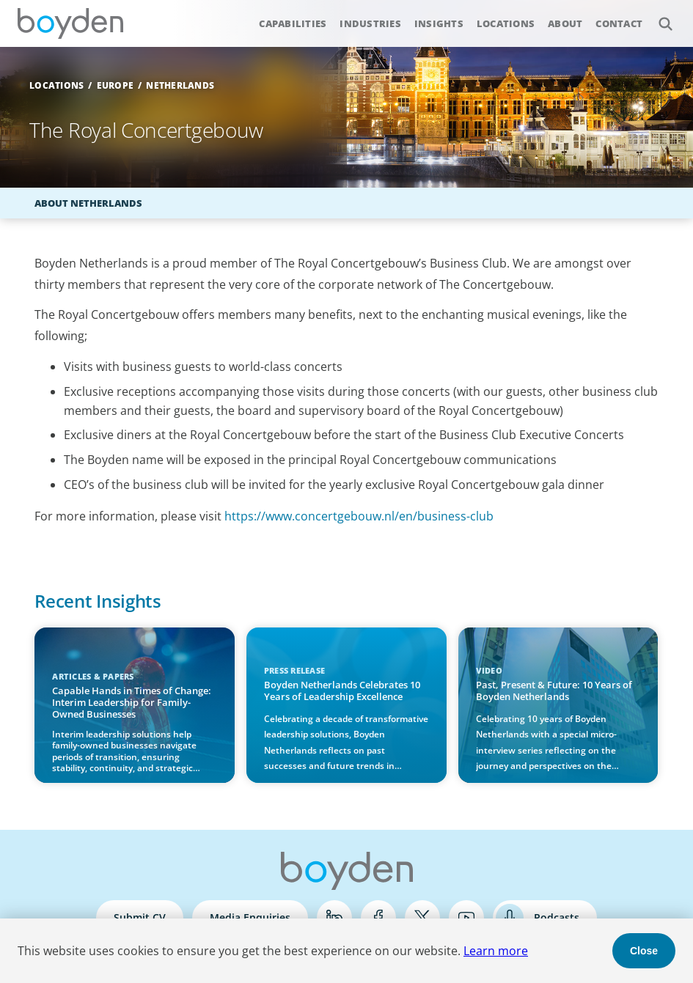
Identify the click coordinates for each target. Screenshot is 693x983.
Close (644, 951)
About (565, 23)
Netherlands (180, 85)
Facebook (378, 917)
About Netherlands (88, 203)
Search (657, 15)
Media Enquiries (250, 917)
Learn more (495, 951)
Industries (370, 23)
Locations (506, 23)
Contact (618, 23)
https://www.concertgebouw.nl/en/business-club (359, 516)
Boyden (70, 23)
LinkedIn (334, 917)
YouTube (466, 917)
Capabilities (292, 23)
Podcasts (556, 917)
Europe (115, 85)
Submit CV (140, 917)
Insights (438, 23)
